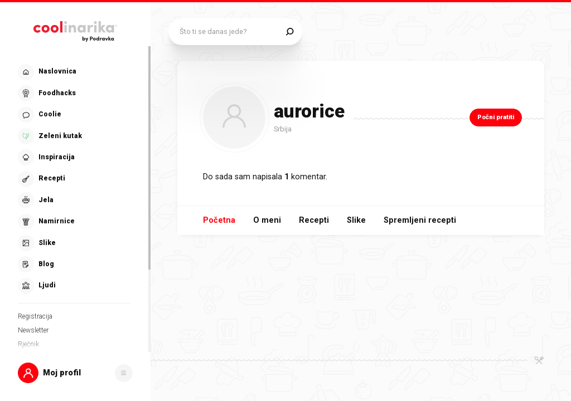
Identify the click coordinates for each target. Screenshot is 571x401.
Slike (356, 220)
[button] (75, 373)
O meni (267, 220)
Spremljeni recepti (420, 220)
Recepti (314, 220)
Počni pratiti (495, 117)
